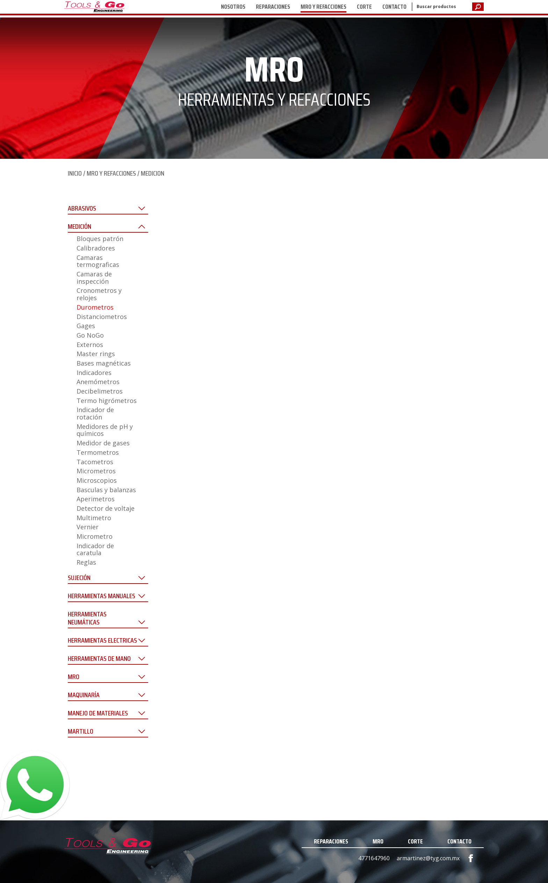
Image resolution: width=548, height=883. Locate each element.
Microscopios (97, 480)
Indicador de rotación (95, 413)
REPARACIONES (273, 7)
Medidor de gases (103, 443)
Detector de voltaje (106, 508)
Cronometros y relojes (99, 294)
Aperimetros (96, 499)
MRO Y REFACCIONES (323, 7)
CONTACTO (394, 7)
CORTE (364, 7)
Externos (90, 344)
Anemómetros (98, 381)
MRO (378, 841)
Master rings (96, 353)
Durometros (95, 307)
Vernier (88, 527)
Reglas (86, 562)
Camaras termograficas (98, 261)
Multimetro (94, 518)
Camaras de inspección (94, 277)
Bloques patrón (100, 238)
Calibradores (96, 248)
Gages (86, 326)
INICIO (75, 173)
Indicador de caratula (95, 549)
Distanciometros (102, 316)
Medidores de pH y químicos (105, 430)
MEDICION (152, 173)
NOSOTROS (233, 7)
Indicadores (94, 372)
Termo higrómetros (107, 400)
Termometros (98, 452)
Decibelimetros (100, 391)
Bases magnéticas (104, 363)
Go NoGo (90, 335)
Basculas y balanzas (106, 490)
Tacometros (95, 462)
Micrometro (95, 536)
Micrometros (96, 471)
